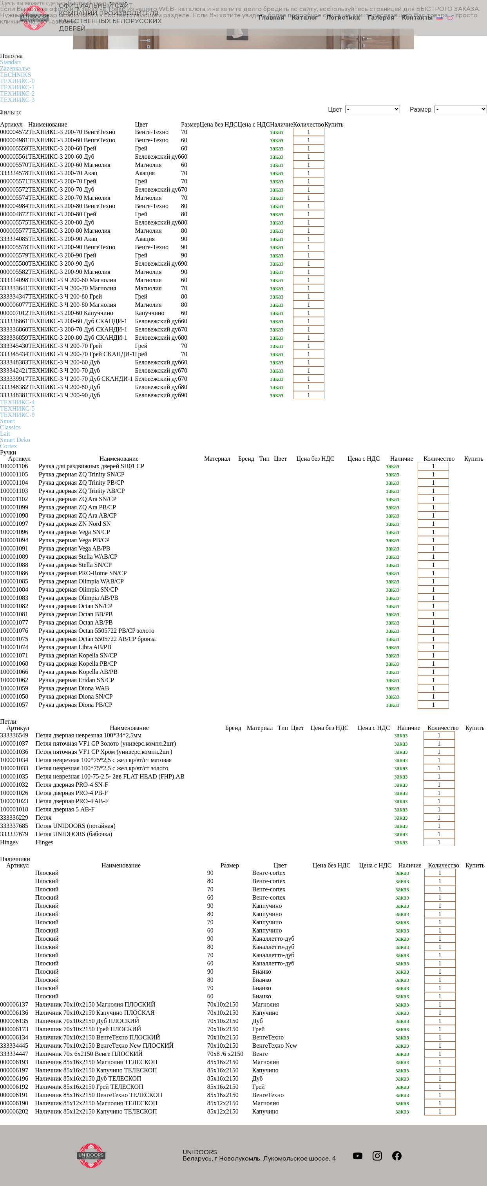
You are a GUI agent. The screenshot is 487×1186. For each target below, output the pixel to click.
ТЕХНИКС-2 (17, 93)
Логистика (343, 18)
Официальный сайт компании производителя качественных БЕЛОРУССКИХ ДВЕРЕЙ (91, 17)
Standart (10, 62)
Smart (7, 421)
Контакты (417, 18)
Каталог (305, 18)
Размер (420, 110)
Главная (271, 18)
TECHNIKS (15, 74)
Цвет (335, 110)
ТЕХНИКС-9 (17, 414)
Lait (5, 433)
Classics (10, 427)
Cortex (8, 446)
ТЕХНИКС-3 (17, 99)
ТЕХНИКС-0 (17, 81)
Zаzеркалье (15, 68)
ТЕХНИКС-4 (17, 402)
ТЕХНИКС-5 (17, 408)
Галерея (381, 18)
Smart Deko (15, 439)
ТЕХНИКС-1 (17, 87)
